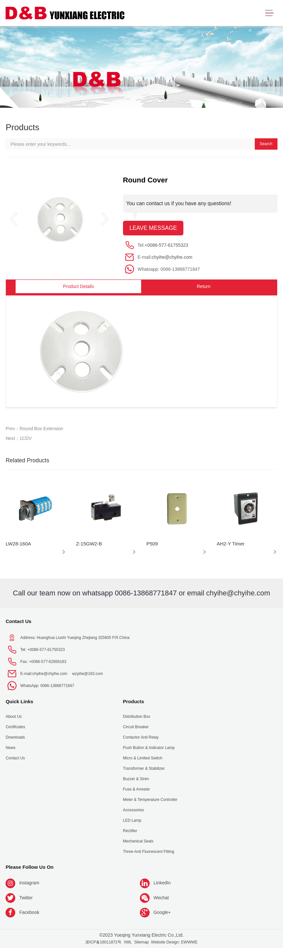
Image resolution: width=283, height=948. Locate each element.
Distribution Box (136, 716)
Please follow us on (30, 867)
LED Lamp (132, 820)
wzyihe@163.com (87, 673)
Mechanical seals (138, 841)
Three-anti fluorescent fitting (148, 851)
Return (203, 286)
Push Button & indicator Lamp (149, 747)
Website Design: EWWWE (174, 942)
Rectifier (130, 831)
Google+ (162, 912)
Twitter (25, 897)
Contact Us (18, 621)
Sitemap (141, 942)
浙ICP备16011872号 (103, 942)
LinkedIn (162, 882)
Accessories (133, 810)
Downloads (15, 737)
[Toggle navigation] (269, 13)
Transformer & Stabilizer (144, 768)
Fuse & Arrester (136, 789)
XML (128, 942)
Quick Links (19, 701)
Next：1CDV (18, 438)
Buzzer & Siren (136, 779)
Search (266, 144)
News (10, 747)
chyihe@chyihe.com (172, 257)
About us (13, 716)
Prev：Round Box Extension (34, 428)
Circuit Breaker (136, 727)
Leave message (153, 228)
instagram (29, 882)
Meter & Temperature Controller (150, 799)
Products (133, 701)
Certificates (15, 727)
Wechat (161, 897)
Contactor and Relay (141, 737)
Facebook (29, 912)
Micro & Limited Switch (142, 758)
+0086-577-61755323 (166, 245)
